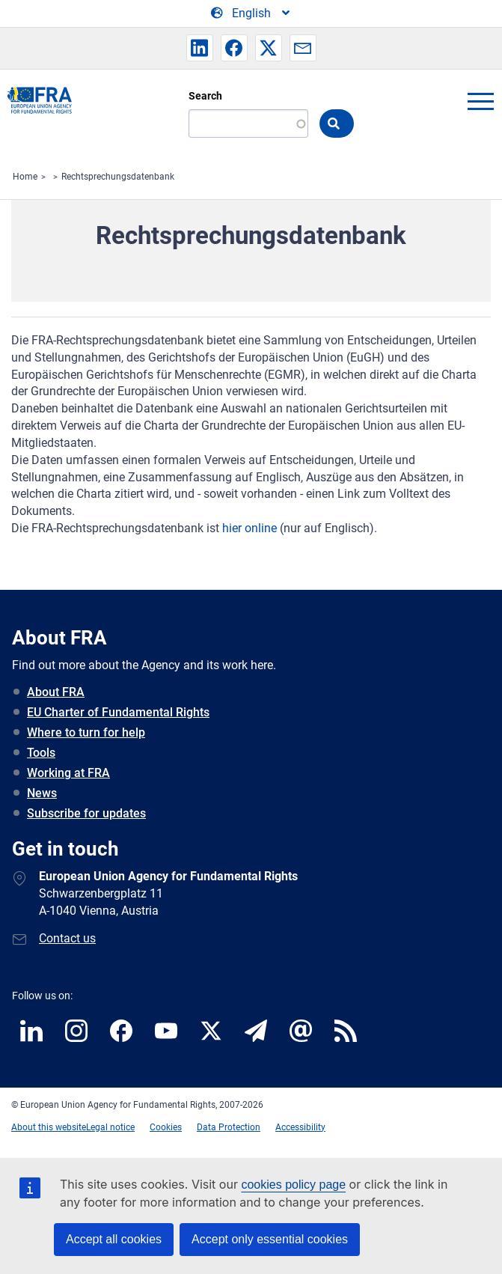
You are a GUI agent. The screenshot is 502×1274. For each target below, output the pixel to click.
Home (25, 176)
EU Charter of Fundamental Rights (118, 712)
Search (205, 96)
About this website (48, 1127)
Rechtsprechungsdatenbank (117, 176)
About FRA (56, 692)
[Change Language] (251, 13)
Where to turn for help (86, 732)
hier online (249, 528)
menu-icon (480, 101)
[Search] (248, 123)
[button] (199, 47)
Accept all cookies (114, 1239)
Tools (41, 753)
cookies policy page (293, 1184)
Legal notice (110, 1127)
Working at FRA (68, 773)
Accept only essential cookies (270, 1239)
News (42, 793)
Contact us (67, 938)
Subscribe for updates (86, 813)
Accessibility (300, 1127)
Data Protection (228, 1127)
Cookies (166, 1127)
